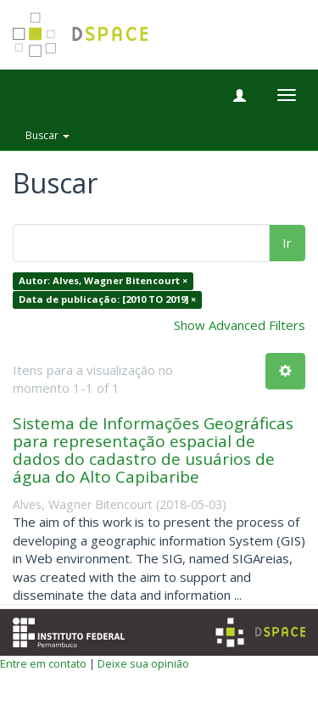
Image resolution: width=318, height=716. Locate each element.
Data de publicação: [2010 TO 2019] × (107, 299)
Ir (287, 242)
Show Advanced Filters (239, 324)
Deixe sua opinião (143, 663)
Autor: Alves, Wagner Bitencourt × (103, 281)
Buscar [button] (47, 135)
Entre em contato (43, 663)
